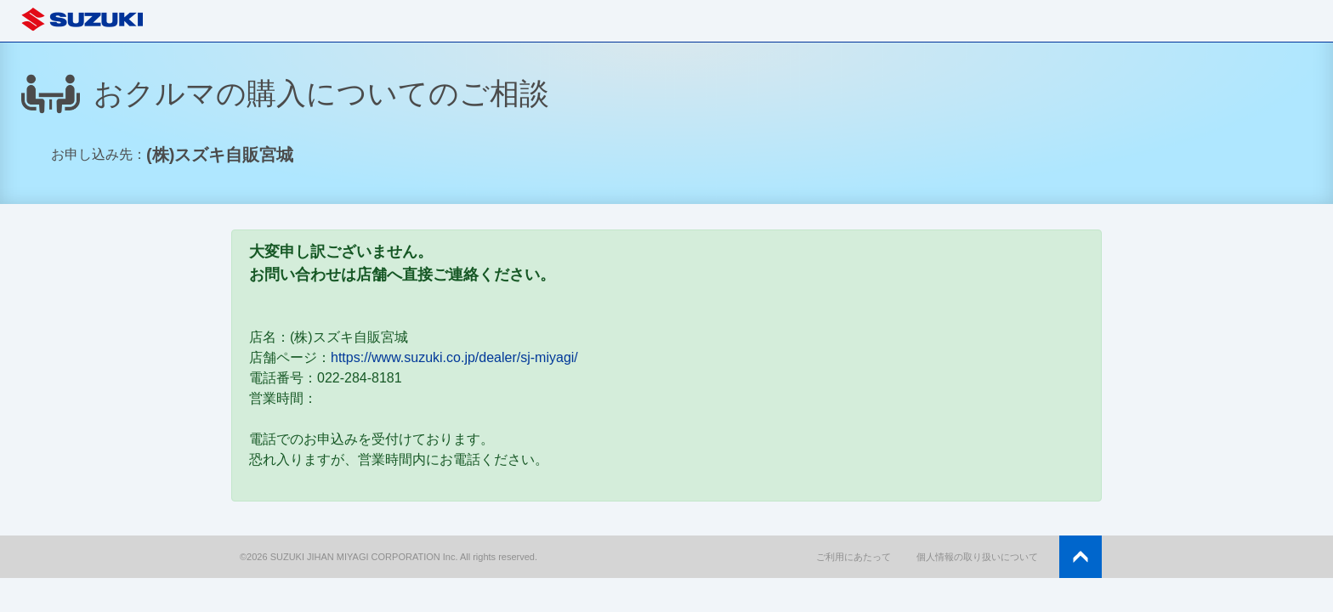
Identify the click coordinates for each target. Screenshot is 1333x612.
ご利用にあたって (853, 557)
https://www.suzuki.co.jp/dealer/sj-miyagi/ (454, 357)
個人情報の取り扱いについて (977, 557)
